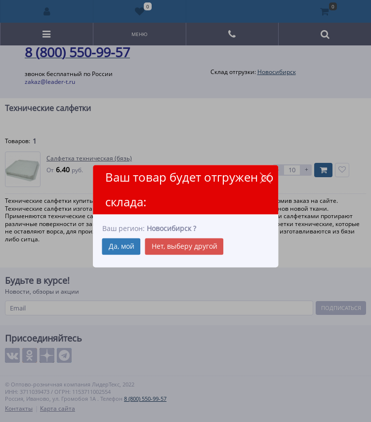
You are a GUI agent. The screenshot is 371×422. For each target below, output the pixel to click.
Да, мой (121, 246)
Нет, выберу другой (184, 246)
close (265, 178)
